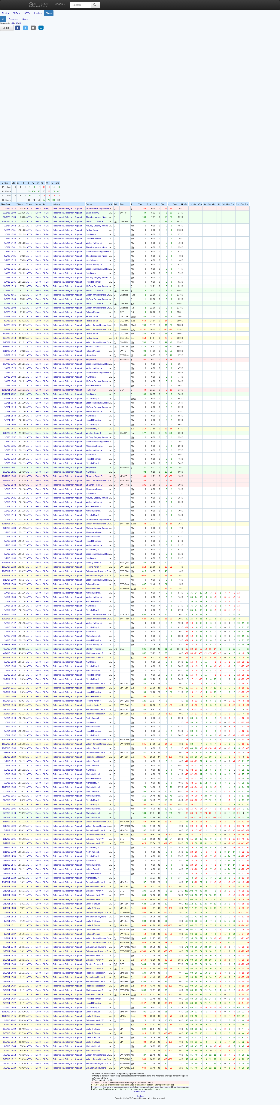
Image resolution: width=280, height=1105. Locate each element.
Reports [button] (59, 3)
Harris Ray (91, 390)
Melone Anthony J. (94, 446)
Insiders (38, 13)
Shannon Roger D (94, 476)
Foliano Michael (93, 312)
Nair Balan (91, 234)
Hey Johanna (92, 260)
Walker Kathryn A (94, 243)
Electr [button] (5, 13)
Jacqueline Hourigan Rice (97, 208)
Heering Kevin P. (93, 562)
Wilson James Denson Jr (97, 295)
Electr (38, 208)
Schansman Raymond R (97, 571)
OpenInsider (39, 4)
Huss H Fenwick (93, 239)
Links (7, 27)
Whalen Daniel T (93, 433)
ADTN (27, 13)
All (3, 19)
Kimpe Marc (91, 355)
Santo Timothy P (93, 213)
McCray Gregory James (97, 226)
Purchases (13, 19)
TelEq (46, 208)
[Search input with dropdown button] (80, 5)
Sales (25, 19)
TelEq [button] (16, 13)
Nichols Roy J (92, 398)
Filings (49, 13)
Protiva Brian (92, 230)
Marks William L (93, 511)
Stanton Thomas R (94, 221)
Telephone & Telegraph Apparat (67, 208)
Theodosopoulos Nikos (96, 217)
